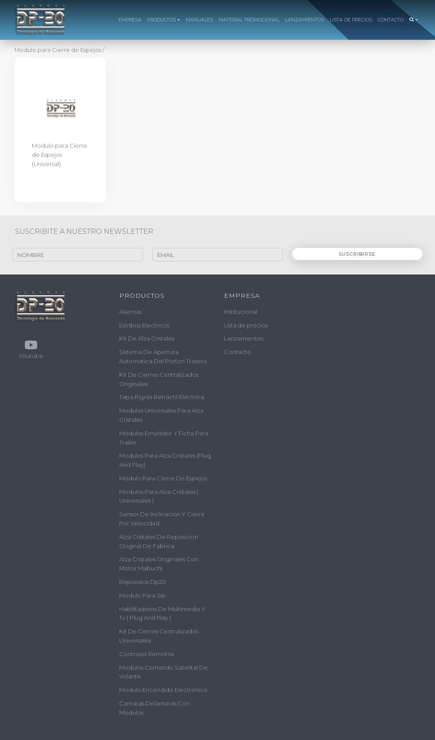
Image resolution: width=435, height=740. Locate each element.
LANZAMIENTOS (304, 20)
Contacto (237, 351)
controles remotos (146, 653)
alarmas (130, 311)
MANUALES (199, 20)
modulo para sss (142, 595)
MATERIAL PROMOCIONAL (249, 20)
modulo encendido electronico (163, 689)
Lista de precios (246, 324)
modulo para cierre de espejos (163, 478)
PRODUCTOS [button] (161, 20)
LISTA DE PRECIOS (351, 20)
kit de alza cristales (146, 338)
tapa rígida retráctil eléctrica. (162, 396)
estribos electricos (144, 324)
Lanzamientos (243, 338)
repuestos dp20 (142, 581)
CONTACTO (391, 20)
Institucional (240, 311)
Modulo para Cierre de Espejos (58, 49)
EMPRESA (130, 20)
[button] (413, 20)
